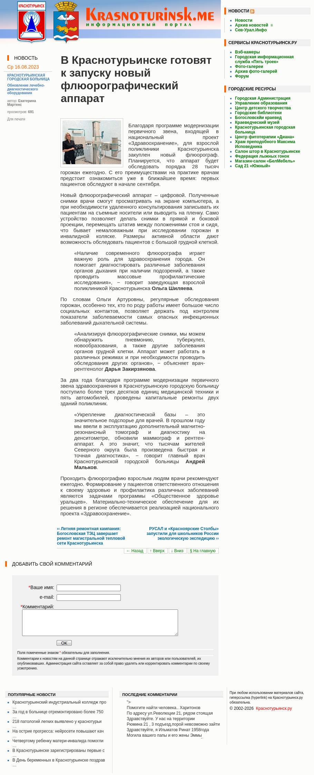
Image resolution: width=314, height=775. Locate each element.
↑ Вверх (158, 550)
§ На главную (203, 550)
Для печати (16, 119)
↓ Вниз (178, 550)
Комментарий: (37, 606)
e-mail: (47, 597)
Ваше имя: (41, 587)
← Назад (135, 550)
